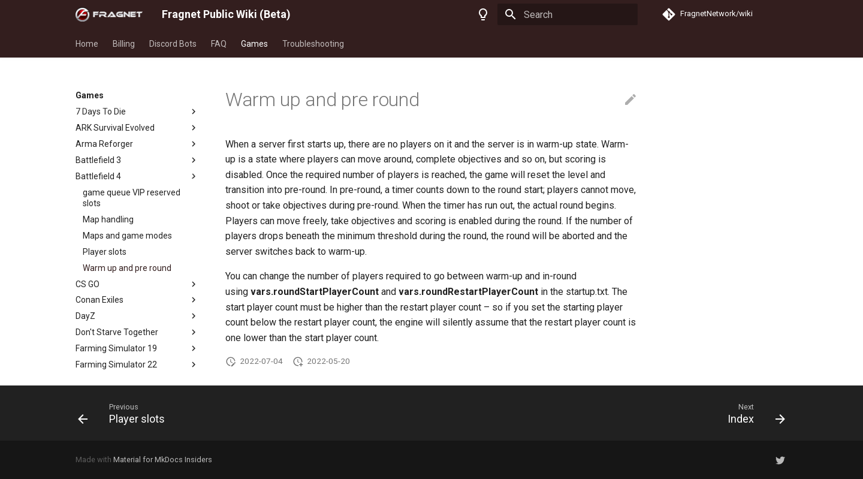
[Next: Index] (752, 413)
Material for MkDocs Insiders (162, 459)
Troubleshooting (313, 44)
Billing (124, 44)
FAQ (219, 44)
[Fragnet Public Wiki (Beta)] (109, 14)
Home (87, 44)
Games (254, 44)
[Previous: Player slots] (125, 413)
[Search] (567, 14)
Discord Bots (173, 44)
